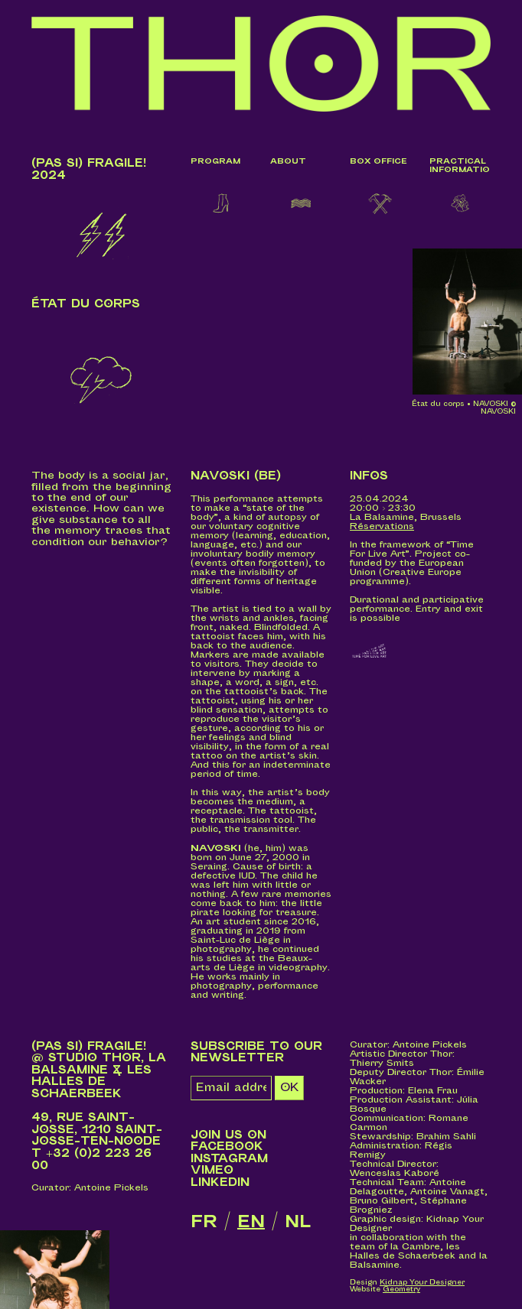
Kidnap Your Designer (422, 1282)
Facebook (227, 1146)
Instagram (229, 1158)
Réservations (382, 526)
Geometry (401, 1289)
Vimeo (212, 1170)
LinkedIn (220, 1182)
